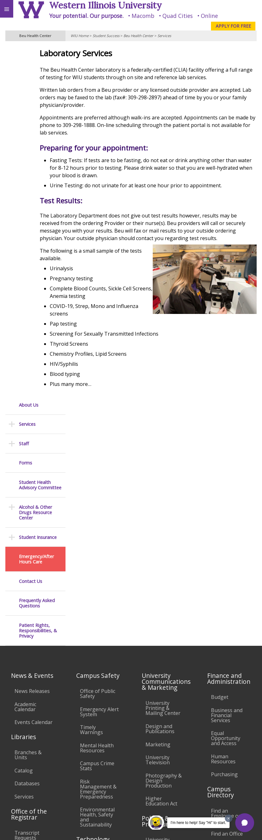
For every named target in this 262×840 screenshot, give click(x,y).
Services (164, 35)
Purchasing (224, 539)
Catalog (23, 535)
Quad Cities (177, 15)
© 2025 (128, 829)
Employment (55, 789)
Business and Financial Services (226, 479)
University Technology (94, 695)
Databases (27, 548)
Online (209, 15)
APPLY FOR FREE (233, 26)
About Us (28, 53)
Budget (219, 461)
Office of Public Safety (97, 458)
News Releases (32, 455)
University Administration (228, 632)
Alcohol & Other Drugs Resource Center (35, 160)
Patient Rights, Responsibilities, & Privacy (38, 279)
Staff (24, 91)
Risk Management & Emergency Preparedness (98, 554)
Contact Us (30, 229)
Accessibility (18, 789)
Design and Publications (159, 493)
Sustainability (94, 789)
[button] (244, 822)
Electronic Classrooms (94, 641)
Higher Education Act (161, 566)
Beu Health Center (138, 35)
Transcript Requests (26, 600)
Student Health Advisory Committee (40, 133)
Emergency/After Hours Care (36, 207)
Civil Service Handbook (159, 689)
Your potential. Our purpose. (86, 15)
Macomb (143, 15)
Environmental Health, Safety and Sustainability (97, 582)
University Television (157, 524)
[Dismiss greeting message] (228, 818)
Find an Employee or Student (226, 580)
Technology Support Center (98, 678)
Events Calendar (33, 486)
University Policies (157, 607)
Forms (25, 110)
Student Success (106, 35)
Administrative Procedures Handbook (162, 668)
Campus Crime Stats (97, 530)
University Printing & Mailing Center (162, 472)
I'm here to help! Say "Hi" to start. (198, 823)
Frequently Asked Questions (37, 251)
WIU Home (79, 35)
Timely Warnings (91, 494)
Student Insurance (38, 185)
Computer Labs (98, 625)
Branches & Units (28, 519)
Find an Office (227, 598)
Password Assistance (92, 659)
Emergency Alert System (99, 476)
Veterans (128, 789)
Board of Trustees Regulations (159, 627)
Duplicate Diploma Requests (25, 620)
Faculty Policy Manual (161, 648)
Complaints (158, 728)
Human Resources (223, 524)
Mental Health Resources (97, 513)
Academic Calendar (25, 471)
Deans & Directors (222, 614)
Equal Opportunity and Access (225, 502)
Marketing (157, 509)
